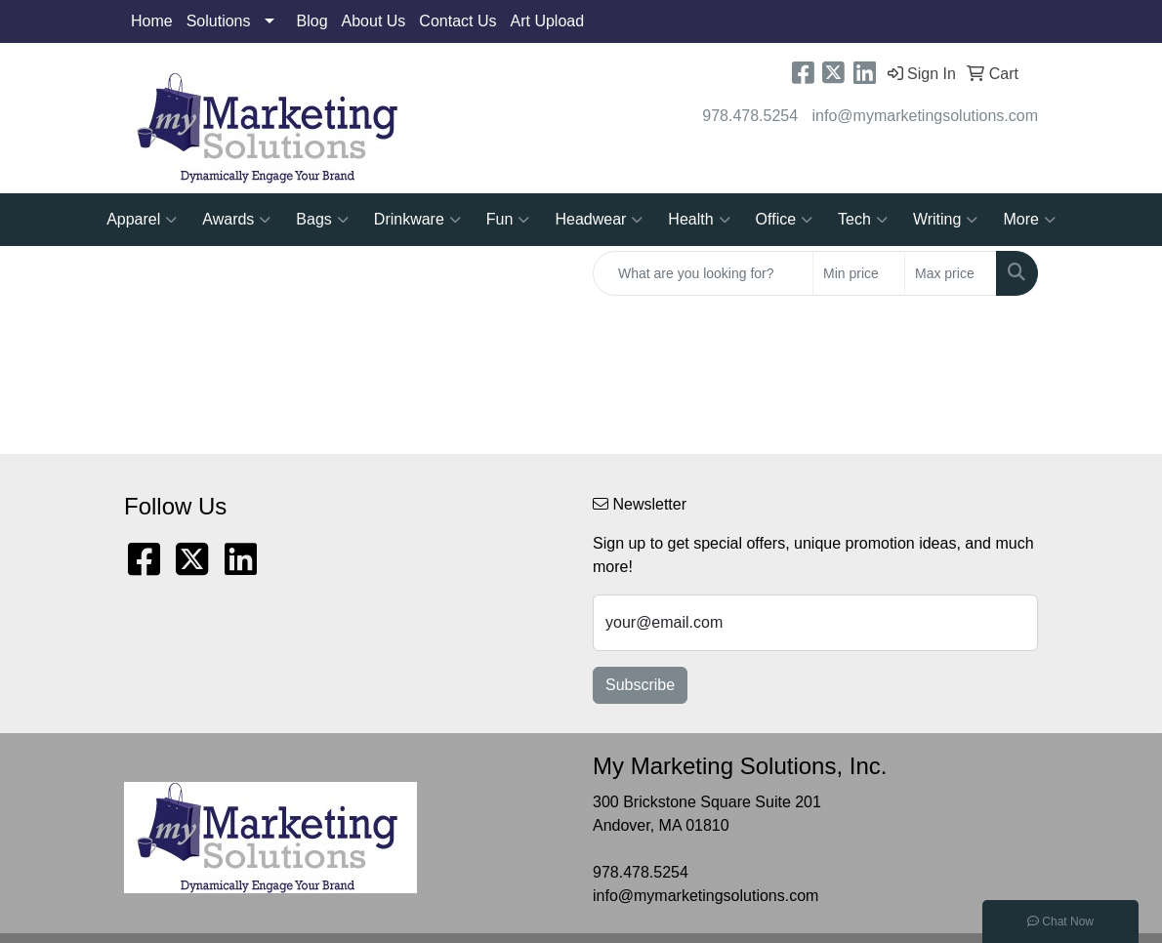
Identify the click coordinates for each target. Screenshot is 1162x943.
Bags (322, 219)
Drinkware (417, 219)
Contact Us (457, 21)
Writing (945, 219)
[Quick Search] (703, 273)
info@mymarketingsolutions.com (925, 115)
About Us (374, 21)
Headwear (599, 219)
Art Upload (548, 21)
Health (698, 219)
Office (784, 219)
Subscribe (640, 684)
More (1029, 219)
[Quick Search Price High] (950, 273)
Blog (312, 21)
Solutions (219, 21)
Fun (508, 219)
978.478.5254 (750, 115)
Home (152, 21)
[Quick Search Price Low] (858, 273)
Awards (236, 219)
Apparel (141, 219)
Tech (863, 219)
